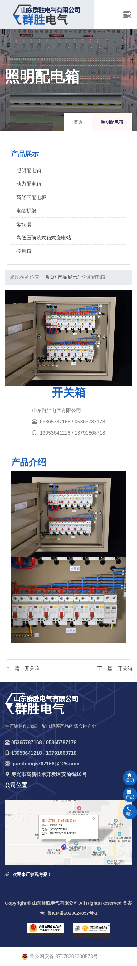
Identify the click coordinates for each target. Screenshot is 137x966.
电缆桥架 (26, 210)
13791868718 (61, 753)
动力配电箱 (28, 184)
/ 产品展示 (66, 277)
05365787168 (26, 742)
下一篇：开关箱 (114, 668)
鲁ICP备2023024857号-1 (72, 913)
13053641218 (26, 753)
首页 (78, 122)
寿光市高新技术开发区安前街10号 (49, 774)
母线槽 (23, 224)
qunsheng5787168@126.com (45, 763)
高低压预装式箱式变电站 (43, 237)
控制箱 (23, 251)
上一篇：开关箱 (22, 668)
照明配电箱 (28, 170)
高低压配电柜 (31, 197)
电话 (130, 811)
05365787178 (61, 742)
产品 (130, 794)
